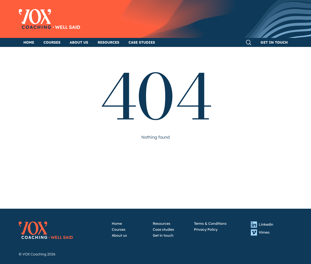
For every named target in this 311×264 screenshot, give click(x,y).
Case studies (141, 42)
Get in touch (274, 42)
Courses (51, 42)
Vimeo (260, 232)
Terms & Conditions (210, 223)
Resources (108, 42)
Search (248, 42)
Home (28, 42)
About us (79, 42)
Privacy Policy (206, 229)
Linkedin (262, 224)
